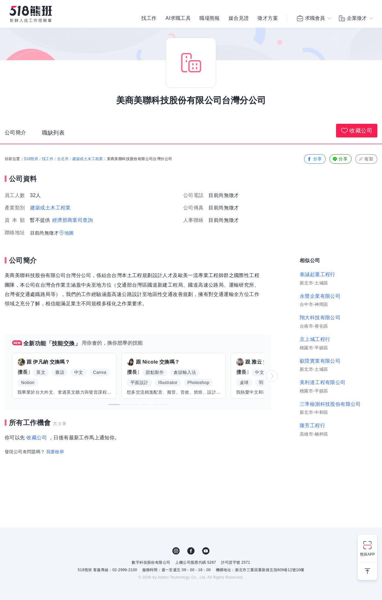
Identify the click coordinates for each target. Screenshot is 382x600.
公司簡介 (16, 134)
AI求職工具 (178, 18)
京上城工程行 (315, 339)
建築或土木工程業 (87, 159)
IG (176, 551)
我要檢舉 (55, 451)
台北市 (63, 159)
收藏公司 (356, 130)
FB (191, 551)
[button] (114, 404)
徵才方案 (267, 18)
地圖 (69, 232)
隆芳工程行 (312, 425)
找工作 (149, 18)
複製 (365, 159)
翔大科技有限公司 (320, 317)
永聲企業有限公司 (320, 296)
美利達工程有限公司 (323, 382)
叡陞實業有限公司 (320, 361)
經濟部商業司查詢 (72, 220)
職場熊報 (209, 18)
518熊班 (31, 159)
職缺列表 (54, 134)
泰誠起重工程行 (317, 274)
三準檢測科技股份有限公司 (330, 404)
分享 (314, 159)
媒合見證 (239, 18)
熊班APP (367, 554)
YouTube (206, 551)
